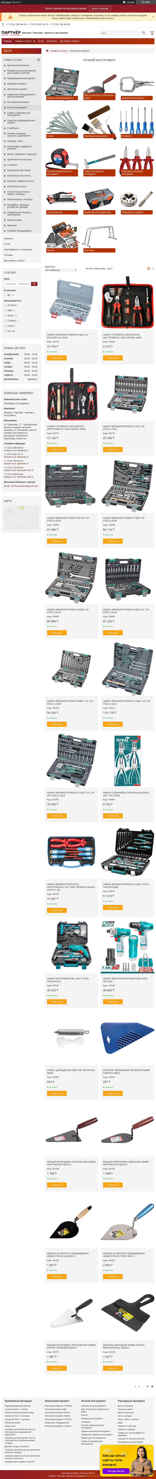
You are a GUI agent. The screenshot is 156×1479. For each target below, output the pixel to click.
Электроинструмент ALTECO (58, 1419)
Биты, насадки (125, 1416)
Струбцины (13, 128)
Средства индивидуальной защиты (21, 121)
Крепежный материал (18, 65)
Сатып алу (56, 358)
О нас (41, 41)
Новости (8, 238)
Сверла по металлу (127, 1426)
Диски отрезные (125, 1406)
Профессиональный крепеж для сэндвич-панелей (21, 71)
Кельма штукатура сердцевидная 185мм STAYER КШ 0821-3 (68, 1255)
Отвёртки (85, 1422)
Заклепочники (14, 220)
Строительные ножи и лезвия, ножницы (18, 193)
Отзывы (8, 255)
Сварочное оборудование (57, 1422)
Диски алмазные (126, 1412)
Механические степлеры (20, 199)
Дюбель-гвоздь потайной (17, 1446)
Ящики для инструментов (93, 1438)
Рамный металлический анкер (19, 1412)
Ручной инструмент (17, 107)
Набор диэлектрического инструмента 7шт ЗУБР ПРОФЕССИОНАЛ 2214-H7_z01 (71, 887)
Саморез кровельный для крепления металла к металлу (22, 1457)
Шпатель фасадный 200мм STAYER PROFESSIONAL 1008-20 (124, 1346)
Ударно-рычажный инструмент (95, 1431)
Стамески (12, 165)
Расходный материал (18, 102)
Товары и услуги (23, 41)
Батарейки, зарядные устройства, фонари (18, 206)
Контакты (52, 41)
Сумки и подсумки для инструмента (18, 114)
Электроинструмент (17, 89)
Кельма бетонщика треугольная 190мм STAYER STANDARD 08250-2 (71, 1346)
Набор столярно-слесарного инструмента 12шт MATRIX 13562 (66, 427)
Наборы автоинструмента (93, 1406)
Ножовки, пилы (15, 141)
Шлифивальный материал (130, 1442)
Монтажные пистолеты (19, 175)
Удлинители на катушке (19, 159)
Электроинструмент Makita (57, 1416)
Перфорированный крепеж (21, 78)
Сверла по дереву (126, 1429)
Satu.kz (92, 1473)
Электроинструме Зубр (56, 1409)
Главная (7, 41)
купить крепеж (100, 8)
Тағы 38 (11, 331)
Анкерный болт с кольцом (17, 1416)
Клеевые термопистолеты (20, 181)
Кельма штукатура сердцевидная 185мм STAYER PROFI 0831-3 (124, 1255)
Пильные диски (125, 1409)
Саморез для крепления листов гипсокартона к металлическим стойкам (20, 1440)
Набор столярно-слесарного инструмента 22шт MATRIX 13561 (122, 336)
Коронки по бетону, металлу (131, 1438)
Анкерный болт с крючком (17, 1419)
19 (147, 1386)
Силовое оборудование (19, 231)
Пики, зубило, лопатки (128, 1419)
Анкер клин (10, 1426)
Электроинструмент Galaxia (58, 1426)
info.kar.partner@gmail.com (24, 486)
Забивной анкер (12, 1422)
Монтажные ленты (16, 186)
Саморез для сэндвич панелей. (20, 1461)
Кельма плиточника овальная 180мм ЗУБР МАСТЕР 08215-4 (126, 1163)
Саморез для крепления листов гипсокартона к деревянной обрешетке (20, 1432)
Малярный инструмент (92, 1418)
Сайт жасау (6, 2)
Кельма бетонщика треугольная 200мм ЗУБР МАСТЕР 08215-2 (71, 1163)
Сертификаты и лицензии (18, 249)
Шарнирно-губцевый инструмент (97, 1434)
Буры (120, 1422)
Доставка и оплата (69, 41)
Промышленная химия (19, 170)
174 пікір (130, 2)
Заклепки (12, 225)
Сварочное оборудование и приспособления (21, 95)
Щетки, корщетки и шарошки (22, 154)
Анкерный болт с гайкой (16, 1409)
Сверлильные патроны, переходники (19, 213)
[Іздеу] (143, 33)
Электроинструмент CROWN (58, 1406)
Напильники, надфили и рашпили (19, 147)
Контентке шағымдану (97, 1476)
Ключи (84, 1415)
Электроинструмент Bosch (57, 1412)
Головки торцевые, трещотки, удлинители (18, 134)
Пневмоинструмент (17, 83)
